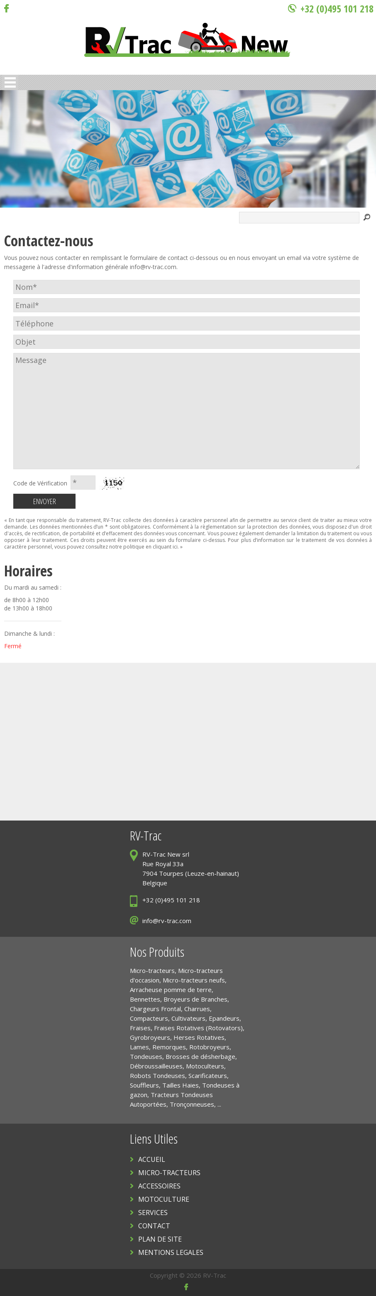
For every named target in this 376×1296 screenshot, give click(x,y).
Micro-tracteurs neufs (194, 980)
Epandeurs (224, 1018)
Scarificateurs (207, 1075)
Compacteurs (149, 1018)
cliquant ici (165, 546)
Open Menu (10, 82)
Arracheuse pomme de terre (171, 989)
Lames (139, 1047)
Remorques (169, 1047)
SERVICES (153, 1212)
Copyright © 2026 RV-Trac (188, 1275)
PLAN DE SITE (160, 1239)
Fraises (140, 1028)
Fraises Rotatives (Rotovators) (198, 1028)
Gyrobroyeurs (150, 1037)
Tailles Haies (180, 1085)
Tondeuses (146, 1056)
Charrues (197, 1008)
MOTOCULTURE (163, 1199)
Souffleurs (144, 1085)
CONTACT (154, 1225)
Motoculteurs (205, 1066)
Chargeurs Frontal (155, 1008)
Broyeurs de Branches (195, 999)
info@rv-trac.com (153, 267)
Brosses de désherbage (200, 1056)
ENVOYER (44, 501)
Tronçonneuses (192, 1104)
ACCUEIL (151, 1159)
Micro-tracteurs (152, 970)
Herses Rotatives (199, 1037)
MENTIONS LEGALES (170, 1252)
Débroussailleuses (156, 1066)
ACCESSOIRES (159, 1186)
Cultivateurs (188, 1018)
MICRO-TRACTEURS (169, 1172)
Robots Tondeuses (157, 1075)
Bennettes (145, 999)
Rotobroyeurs (209, 1047)
